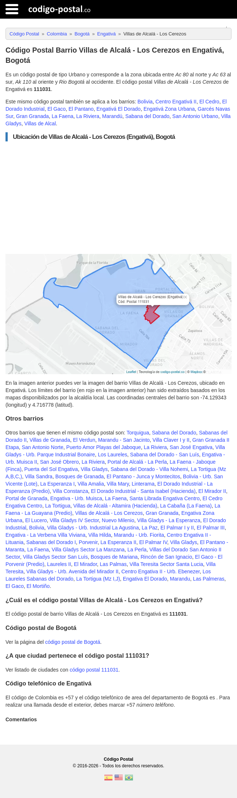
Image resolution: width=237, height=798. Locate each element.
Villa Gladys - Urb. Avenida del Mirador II (72, 571)
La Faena (62, 116)
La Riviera (87, 116)
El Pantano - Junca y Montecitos (143, 476)
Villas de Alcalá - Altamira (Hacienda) (115, 506)
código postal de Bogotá (72, 642)
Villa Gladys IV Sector (74, 520)
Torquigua (137, 433)
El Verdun (84, 440)
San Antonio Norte (42, 447)
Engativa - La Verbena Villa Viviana (45, 535)
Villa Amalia (91, 484)
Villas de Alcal (40, 123)
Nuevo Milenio (118, 520)
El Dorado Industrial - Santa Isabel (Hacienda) (143, 491)
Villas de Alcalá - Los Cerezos (109, 513)
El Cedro (209, 101)
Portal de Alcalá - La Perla (137, 462)
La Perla (137, 549)
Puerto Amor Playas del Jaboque (103, 447)
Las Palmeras (209, 579)
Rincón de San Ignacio (166, 557)
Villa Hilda (99, 535)
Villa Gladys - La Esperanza (168, 520)
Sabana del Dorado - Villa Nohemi (149, 469)
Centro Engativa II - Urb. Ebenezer (160, 571)
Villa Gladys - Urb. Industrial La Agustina (93, 528)
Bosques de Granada (79, 476)
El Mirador (85, 564)
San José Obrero (59, 462)
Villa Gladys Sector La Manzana (88, 549)
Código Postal (118, 759)
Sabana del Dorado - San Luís (164, 454)
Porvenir (88, 542)
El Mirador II (212, 491)
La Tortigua (57, 506)
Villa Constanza (70, 491)
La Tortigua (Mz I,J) (98, 579)
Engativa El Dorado (145, 579)
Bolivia (144, 101)
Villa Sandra (38, 476)
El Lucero (36, 520)
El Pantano (81, 109)
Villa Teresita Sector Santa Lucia (166, 564)
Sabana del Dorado (147, 116)
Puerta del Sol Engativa (51, 469)
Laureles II (59, 564)
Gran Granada (32, 116)
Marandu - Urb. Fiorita (139, 535)
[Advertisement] (118, 198)
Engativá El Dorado (118, 109)
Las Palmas (113, 564)
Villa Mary (118, 484)
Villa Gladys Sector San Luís (55, 557)
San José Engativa (191, 447)
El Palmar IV (153, 542)
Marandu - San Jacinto (124, 440)
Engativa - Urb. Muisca (76, 498)
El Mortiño (38, 586)
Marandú (112, 116)
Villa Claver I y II (170, 440)
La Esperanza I (57, 484)
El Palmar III (211, 528)
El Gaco (56, 109)
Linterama (143, 484)
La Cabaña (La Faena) (186, 506)
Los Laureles (112, 454)
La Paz (150, 528)
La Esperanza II (118, 542)
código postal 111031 (94, 670)
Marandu (180, 579)
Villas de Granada (49, 440)
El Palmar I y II (177, 528)
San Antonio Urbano (195, 116)
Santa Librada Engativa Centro (165, 498)
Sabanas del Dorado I (51, 542)
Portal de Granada (26, 498)
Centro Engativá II (175, 101)
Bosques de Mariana (113, 557)
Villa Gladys (94, 469)
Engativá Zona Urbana (169, 109)
